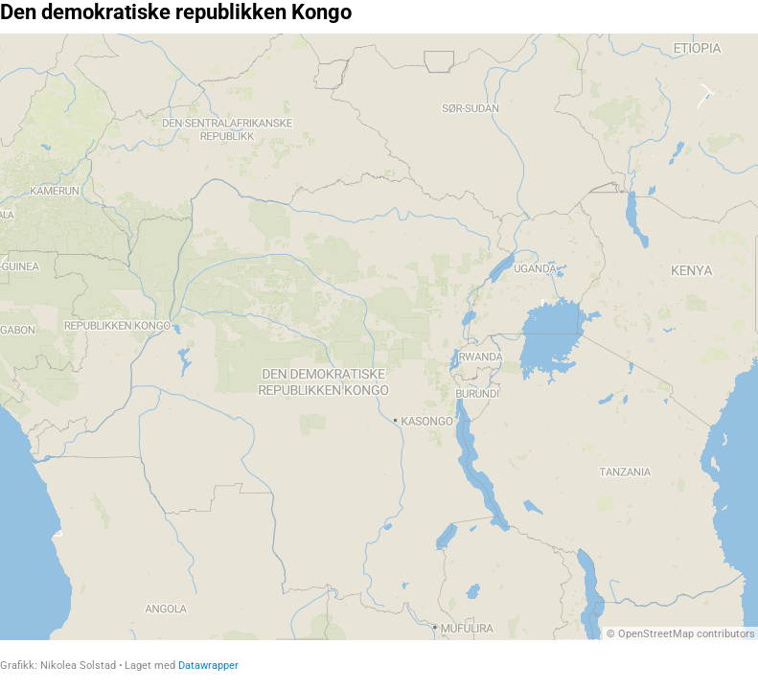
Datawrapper (208, 665)
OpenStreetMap (656, 634)
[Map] (379, 337)
